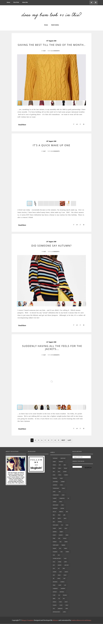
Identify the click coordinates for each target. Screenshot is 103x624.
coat (59, 491)
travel (60, 601)
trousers (54, 605)
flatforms (61, 511)
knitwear (54, 541)
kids (59, 538)
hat (62, 525)
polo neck (66, 565)
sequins (66, 571)
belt (59, 465)
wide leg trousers (56, 611)
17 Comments (55, 355)
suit (65, 585)
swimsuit (54, 591)
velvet (67, 605)
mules (65, 558)
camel (61, 478)
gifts (64, 515)
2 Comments (55, 251)
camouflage (55, 481)
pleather (59, 565)
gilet (54, 518)
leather (66, 541)
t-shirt (54, 595)
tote (64, 598)
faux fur (54, 511)
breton (59, 475)
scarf (60, 571)
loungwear (55, 551)
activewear (55, 458)
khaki (54, 538)
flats (67, 511)
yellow (64, 611)
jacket (60, 528)
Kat (44, 51)
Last (69, 440)
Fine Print (16, 2)
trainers (54, 601)
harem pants (55, 525)
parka (65, 561)
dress (62, 505)
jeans (66, 528)
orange (59, 561)
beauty (54, 465)
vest (54, 608)
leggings (63, 545)
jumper (54, 535)
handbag (60, 521)
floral (59, 515)
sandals (54, 571)
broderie (66, 475)
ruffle (64, 568)
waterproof (60, 608)
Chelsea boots (56, 488)
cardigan (62, 481)
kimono (64, 538)
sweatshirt (63, 588)
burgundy (55, 478)
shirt (54, 575)
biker (65, 465)
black (54, 468)
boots (54, 475)
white (67, 608)
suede (59, 585)
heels (67, 525)
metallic (67, 551)
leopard (54, 548)
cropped (54, 498)
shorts (65, 575)
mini (59, 555)
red (58, 568)
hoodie (54, 528)
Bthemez (55, 620)
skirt (64, 578)
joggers (61, 531)
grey (54, 521)
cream (63, 495)
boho (59, 471)
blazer (59, 468)
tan (59, 595)
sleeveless (55, 581)
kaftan (67, 535)
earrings (62, 508)
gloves (59, 518)
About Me (25, 2)
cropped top (62, 498)
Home (8, 2)
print (54, 568)
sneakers (62, 581)
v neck (61, 605)
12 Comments (55, 51)
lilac (60, 548)
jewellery (54, 531)
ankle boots (63, 458)
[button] (84, 77)
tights (54, 598)
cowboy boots (55, 495)
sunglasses (55, 588)
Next (63, 440)
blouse (65, 468)
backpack (61, 461)
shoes (59, 575)
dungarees (55, 508)
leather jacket (55, 545)
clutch (54, 491)
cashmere (55, 485)
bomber (64, 471)
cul (68, 498)
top (59, 598)
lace (60, 541)
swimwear (62, 591)
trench (66, 601)
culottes (54, 501)
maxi (61, 551)
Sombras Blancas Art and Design (82, 620)
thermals (65, 595)
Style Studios (55, 25)
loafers (65, 548)
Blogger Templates (26, 620)
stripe (54, 585)
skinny (59, 578)
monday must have (57, 558)
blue (54, 471)
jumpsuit (60, 535)
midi (54, 555)
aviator (54, 461)
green (65, 518)
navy (54, 561)
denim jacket (55, 505)
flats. (54, 515)
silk (53, 578)
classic (63, 488)
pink (54, 565)
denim (60, 501)
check (61, 485)
